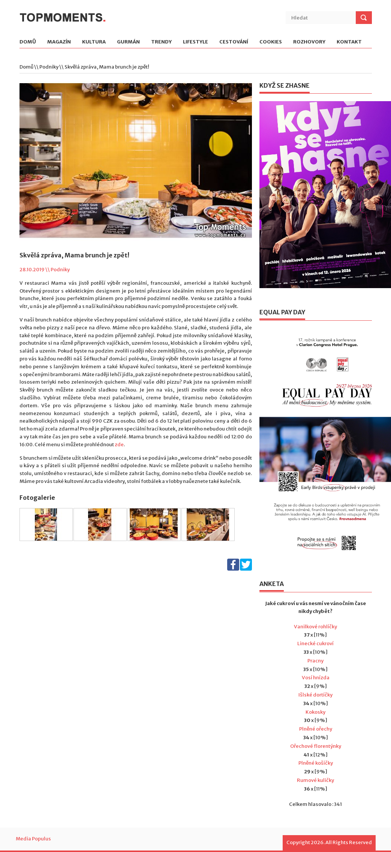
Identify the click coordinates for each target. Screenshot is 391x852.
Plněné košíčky (315, 763)
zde (119, 444)
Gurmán (128, 42)
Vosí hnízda (316, 677)
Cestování (233, 42)
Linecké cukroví (315, 643)
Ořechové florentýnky (315, 746)
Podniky (48, 67)
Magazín (59, 42)
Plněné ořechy (315, 729)
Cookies (270, 42)
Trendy (161, 42)
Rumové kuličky (315, 780)
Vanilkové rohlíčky (315, 626)
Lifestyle (195, 42)
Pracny (315, 661)
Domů (27, 42)
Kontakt (349, 42)
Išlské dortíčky (315, 695)
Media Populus (33, 839)
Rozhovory (309, 42)
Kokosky (315, 712)
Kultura (94, 42)
